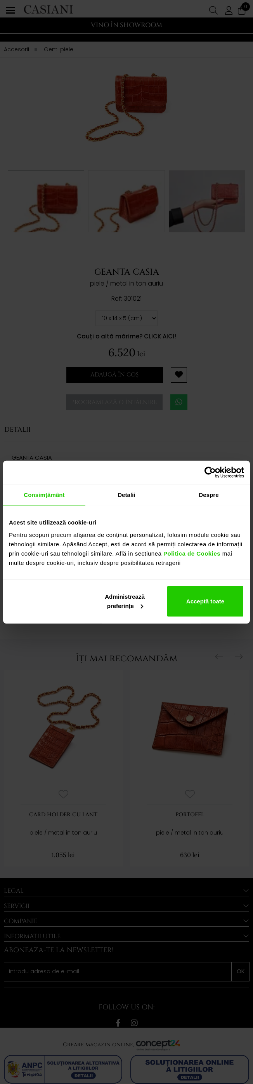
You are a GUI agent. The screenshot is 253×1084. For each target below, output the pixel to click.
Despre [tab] (208, 494)
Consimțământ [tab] (44, 494)
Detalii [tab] (126, 494)
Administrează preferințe (125, 601)
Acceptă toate (205, 601)
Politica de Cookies (190, 553)
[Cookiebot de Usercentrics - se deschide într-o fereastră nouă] (210, 472)
